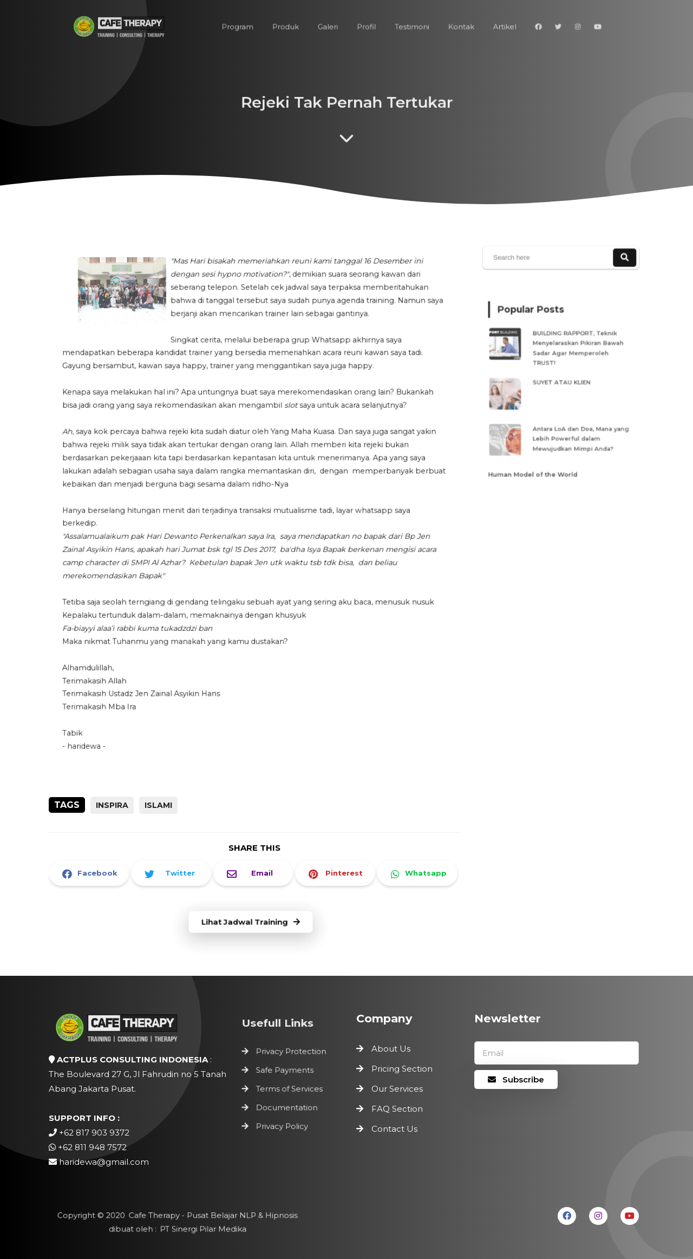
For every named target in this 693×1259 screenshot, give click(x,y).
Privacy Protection (291, 1054)
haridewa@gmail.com (104, 1162)
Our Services (397, 1089)
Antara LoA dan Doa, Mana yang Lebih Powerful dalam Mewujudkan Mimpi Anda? (578, 431)
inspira (112, 805)
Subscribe (516, 1079)
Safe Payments (285, 1071)
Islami (158, 805)
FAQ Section (397, 1109)
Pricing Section (402, 1069)
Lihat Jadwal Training (250, 922)
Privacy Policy (282, 1123)
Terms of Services (289, 1088)
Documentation (287, 1106)
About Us (390, 1048)
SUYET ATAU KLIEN (562, 381)
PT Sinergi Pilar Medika (201, 1229)
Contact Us (394, 1129)
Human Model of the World (536, 463)
